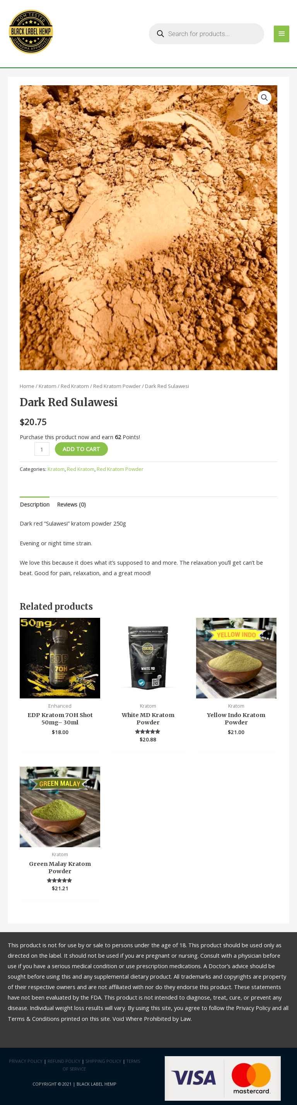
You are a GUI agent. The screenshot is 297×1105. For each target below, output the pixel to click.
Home (27, 386)
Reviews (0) (71, 504)
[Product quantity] (41, 449)
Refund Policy (64, 1061)
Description (35, 504)
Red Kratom (75, 386)
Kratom (47, 386)
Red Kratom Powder (117, 386)
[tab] (35, 504)
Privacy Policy (26, 1061)
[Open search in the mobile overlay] (206, 33)
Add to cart (81, 449)
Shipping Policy (103, 1061)
